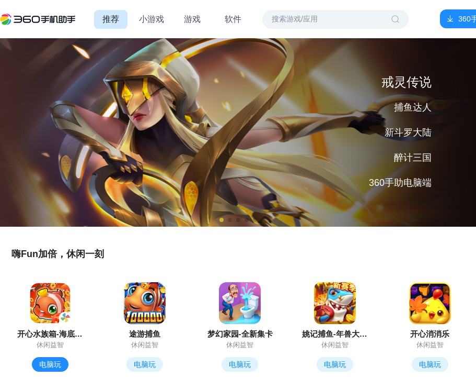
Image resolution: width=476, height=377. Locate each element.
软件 (233, 19)
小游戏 (151, 19)
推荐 (110, 19)
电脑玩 (50, 364)
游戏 (192, 19)
